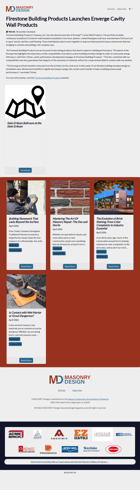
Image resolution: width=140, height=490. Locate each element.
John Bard (57, 248)
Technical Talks (15, 250)
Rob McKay (14, 245)
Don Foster (101, 252)
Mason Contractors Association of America (88, 399)
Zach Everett (14, 339)
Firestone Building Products (48, 77)
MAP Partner (102, 257)
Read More (26, 266)
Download (25, 170)
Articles (111, 9)
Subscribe (121, 9)
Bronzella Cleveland (25, 31)
